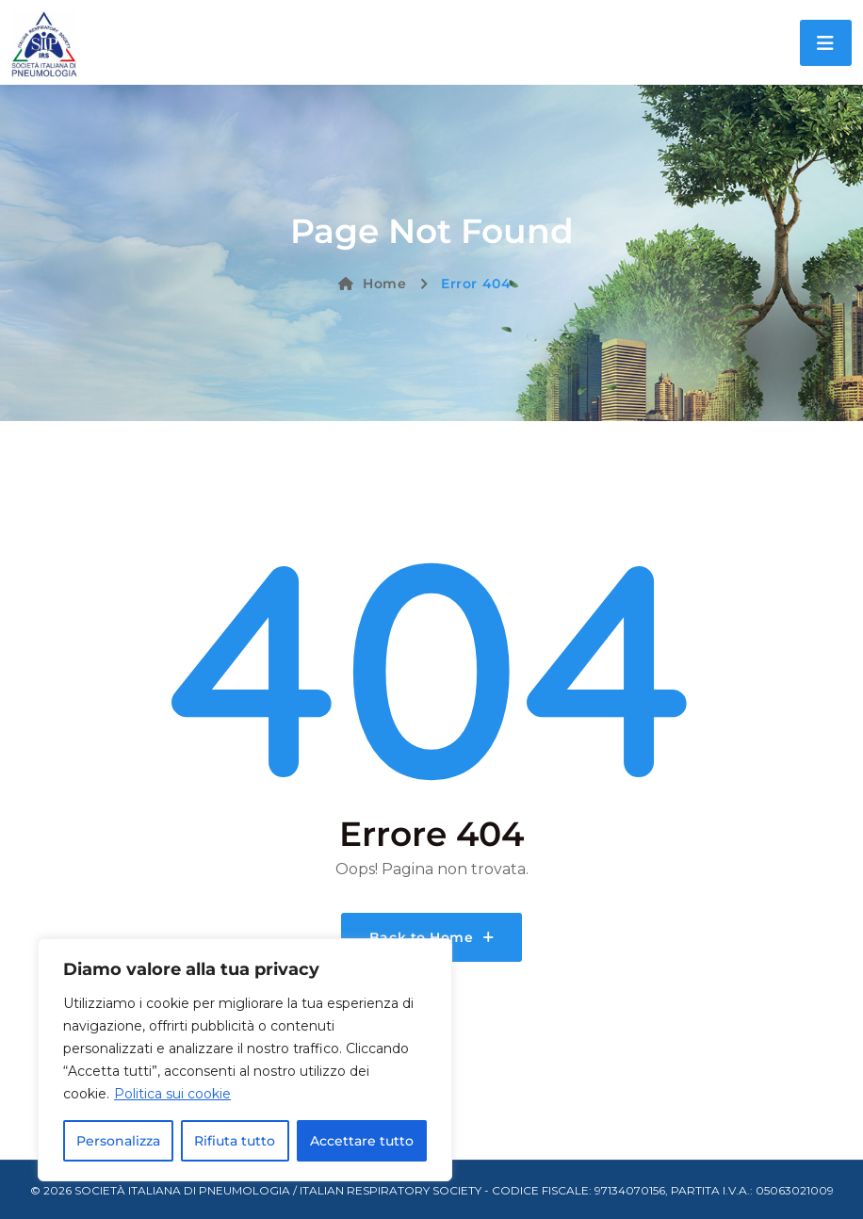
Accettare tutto (362, 1140)
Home (372, 283)
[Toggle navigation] (826, 43)
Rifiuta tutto (234, 1140)
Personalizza (118, 1140)
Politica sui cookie (172, 1093)
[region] (245, 1059)
